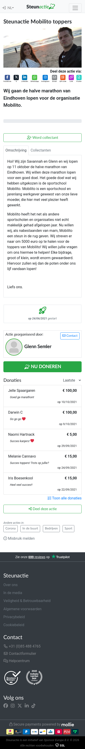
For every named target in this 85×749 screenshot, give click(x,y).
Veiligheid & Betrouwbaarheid (27, 601)
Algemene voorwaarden (22, 609)
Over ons (10, 585)
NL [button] (9, 8)
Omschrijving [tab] (16, 150)
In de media (12, 593)
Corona (10, 528)
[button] (7, 79)
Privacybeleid (14, 617)
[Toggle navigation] (75, 8)
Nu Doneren (42, 367)
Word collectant (42, 137)
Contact (70, 335)
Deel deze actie (43, 509)
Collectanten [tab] (41, 150)
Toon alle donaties (65, 498)
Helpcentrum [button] (16, 661)
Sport (68, 528)
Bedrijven (51, 528)
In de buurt (30, 528)
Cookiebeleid (13, 625)
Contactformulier (19, 653)
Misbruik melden (19, 538)
